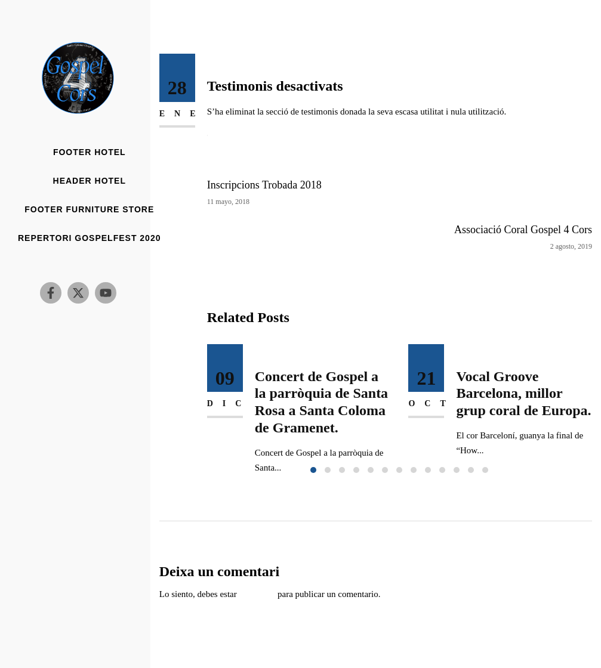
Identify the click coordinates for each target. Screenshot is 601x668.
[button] (313, 470)
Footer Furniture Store (89, 209)
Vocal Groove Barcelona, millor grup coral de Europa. (523, 394)
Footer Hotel (89, 152)
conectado (257, 594)
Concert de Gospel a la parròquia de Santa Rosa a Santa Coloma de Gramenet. (321, 402)
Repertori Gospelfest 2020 (89, 238)
